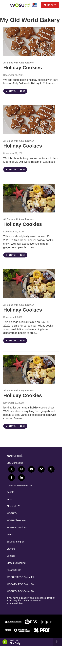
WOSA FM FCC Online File (21, 584)
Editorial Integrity (15, 542)
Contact (11, 556)
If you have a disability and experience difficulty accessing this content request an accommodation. (31, 600)
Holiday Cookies (22, 67)
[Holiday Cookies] (29, 41)
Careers (11, 549)
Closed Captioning (16, 563)
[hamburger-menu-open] (5, 5)
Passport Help (14, 570)
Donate (51, 4)
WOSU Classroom (16, 520)
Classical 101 (13, 506)
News (9, 499)
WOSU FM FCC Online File (21, 577)
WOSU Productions (17, 527)
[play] (5, 642)
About (10, 534)
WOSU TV (12, 513)
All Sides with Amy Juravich (18, 62)
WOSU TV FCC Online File (21, 591)
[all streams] (57, 642)
